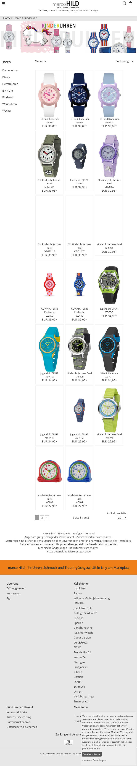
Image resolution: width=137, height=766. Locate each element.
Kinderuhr (30, 18)
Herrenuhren (10, 84)
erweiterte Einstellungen (94, 760)
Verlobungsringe (84, 696)
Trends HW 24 (82, 652)
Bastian (78, 677)
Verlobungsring (83, 627)
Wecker (6, 110)
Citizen (78, 672)
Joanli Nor (80, 588)
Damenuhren (10, 70)
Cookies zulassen (92, 754)
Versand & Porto (17, 712)
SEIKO (77, 647)
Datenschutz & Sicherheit (22, 727)
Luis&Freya (81, 642)
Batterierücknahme (18, 722)
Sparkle (78, 623)
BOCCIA (78, 618)
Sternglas (79, 662)
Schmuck (79, 686)
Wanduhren (9, 104)
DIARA (77, 682)
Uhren (17, 18)
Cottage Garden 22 (85, 613)
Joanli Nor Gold (83, 608)
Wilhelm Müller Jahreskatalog (92, 598)
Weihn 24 (80, 657)
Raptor (78, 593)
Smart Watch (81, 701)
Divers (6, 77)
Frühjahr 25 (81, 667)
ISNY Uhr (7, 90)
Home (7, 18)
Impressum (13, 593)
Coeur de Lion (82, 637)
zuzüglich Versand (84, 533)
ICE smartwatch (83, 632)
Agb (9, 598)
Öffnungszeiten (16, 588)
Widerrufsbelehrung (19, 717)
